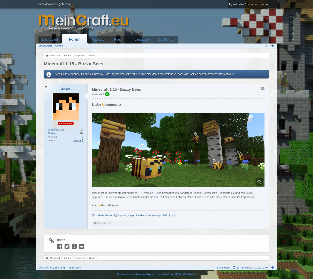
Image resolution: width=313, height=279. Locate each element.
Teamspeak (141, 39)
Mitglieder (98, 39)
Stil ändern (223, 267)
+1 (107, 94)
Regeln (119, 39)
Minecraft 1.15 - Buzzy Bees (73, 63)
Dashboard (50, 39)
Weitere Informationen (221, 73)
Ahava (76, 141)
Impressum (74, 267)
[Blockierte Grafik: (103, 215)
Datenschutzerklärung (52, 267)
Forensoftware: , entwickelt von (156, 274)
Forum (75, 39)
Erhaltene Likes (56, 129)
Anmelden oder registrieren (54, 4)
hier (156, 197)
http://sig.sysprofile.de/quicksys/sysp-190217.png (146, 215)
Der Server (165, 39)
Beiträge (52, 133)
